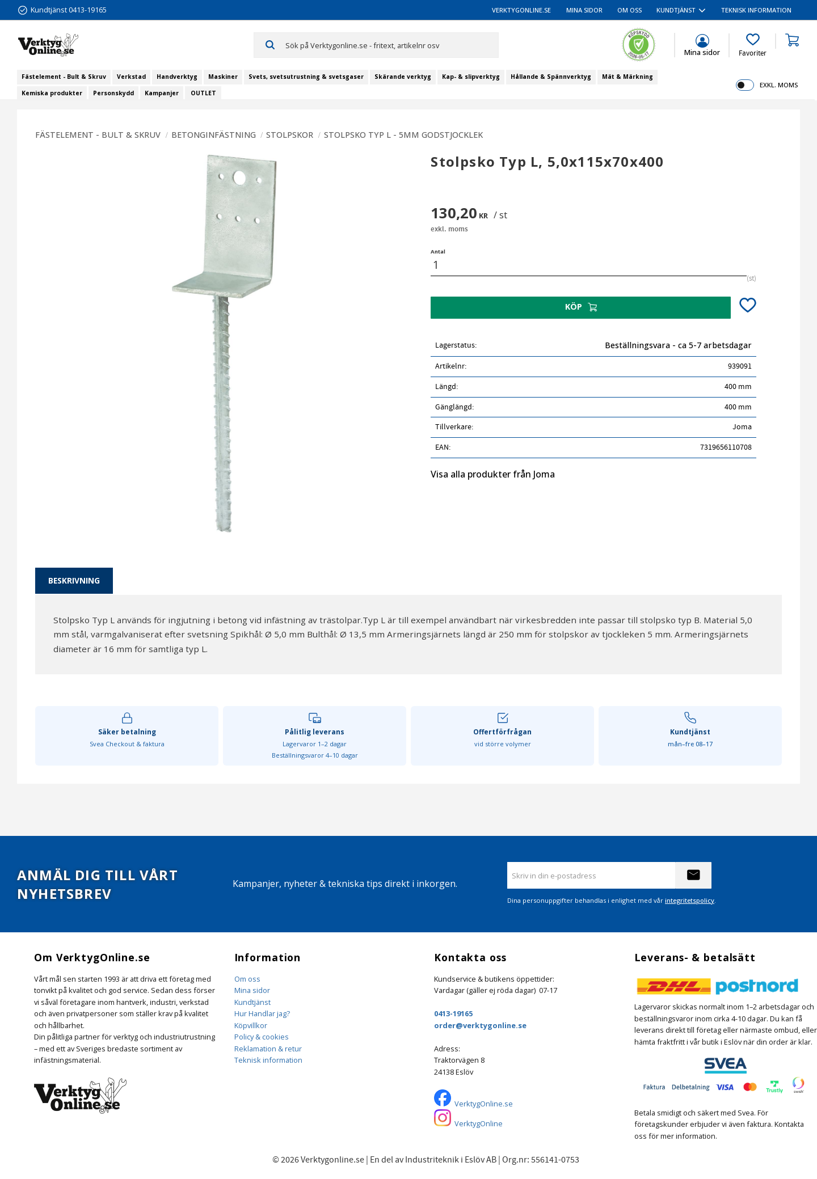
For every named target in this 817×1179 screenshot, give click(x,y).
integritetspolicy (689, 900)
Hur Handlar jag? (262, 1013)
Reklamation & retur (268, 1048)
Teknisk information (268, 1060)
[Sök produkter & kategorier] (391, 45)
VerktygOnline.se (483, 1103)
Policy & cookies (261, 1037)
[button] (753, 45)
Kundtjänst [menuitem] (676, 10)
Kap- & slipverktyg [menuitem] (471, 77)
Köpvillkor (250, 1025)
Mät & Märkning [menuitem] (627, 77)
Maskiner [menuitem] (223, 77)
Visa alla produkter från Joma (493, 474)
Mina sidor (252, 990)
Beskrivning (74, 580)
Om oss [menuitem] (629, 10)
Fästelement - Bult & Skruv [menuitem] (64, 77)
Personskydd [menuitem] (113, 93)
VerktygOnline (478, 1123)
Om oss (247, 979)
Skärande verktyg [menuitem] (402, 77)
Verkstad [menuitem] (131, 77)
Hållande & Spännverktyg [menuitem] (551, 77)
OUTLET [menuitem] (203, 93)
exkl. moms (779, 85)
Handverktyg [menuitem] (177, 77)
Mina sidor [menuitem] (584, 10)
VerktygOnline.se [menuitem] (521, 10)
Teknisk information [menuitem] (756, 10)
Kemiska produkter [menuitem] (52, 93)
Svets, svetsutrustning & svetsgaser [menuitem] (306, 77)
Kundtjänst (252, 1002)
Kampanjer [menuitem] (162, 93)
